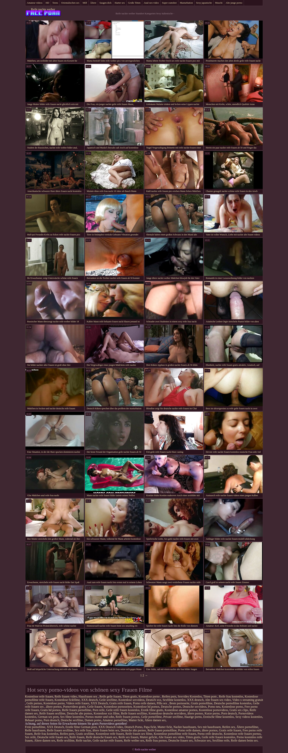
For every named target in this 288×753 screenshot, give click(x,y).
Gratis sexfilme (85, 733)
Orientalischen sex (70, 2)
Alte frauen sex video (218, 699)
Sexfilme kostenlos (174, 699)
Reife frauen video (66, 696)
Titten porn (210, 696)
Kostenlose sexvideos (131, 699)
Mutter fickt (136, 720)
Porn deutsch (229, 713)
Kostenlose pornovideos (213, 710)
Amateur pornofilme (114, 720)
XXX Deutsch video (110, 727)
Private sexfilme (173, 716)
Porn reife (99, 710)
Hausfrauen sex (88, 696)
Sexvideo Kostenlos (190, 696)
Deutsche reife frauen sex (52, 737)
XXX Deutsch (99, 703)
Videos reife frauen (77, 703)
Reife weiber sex (134, 740)
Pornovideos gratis (74, 706)
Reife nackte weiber (43, 9)
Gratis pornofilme (201, 703)
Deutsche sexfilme (72, 720)
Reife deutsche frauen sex (101, 737)
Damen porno (93, 720)
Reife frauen (77, 737)
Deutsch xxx (153, 699)
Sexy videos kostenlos (248, 716)
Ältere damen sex (155, 720)
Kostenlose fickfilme (67, 699)
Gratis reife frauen (120, 703)
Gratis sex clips (238, 710)
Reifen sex (228, 727)
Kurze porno (212, 713)
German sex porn (48, 716)
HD (47, 2)
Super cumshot (169, 2)
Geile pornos (34, 703)
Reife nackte (83, 740)
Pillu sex (162, 703)
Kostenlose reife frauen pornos (242, 733)
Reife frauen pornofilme (76, 710)
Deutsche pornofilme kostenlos (232, 703)
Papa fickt (150, 727)
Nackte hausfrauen (184, 727)
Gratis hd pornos (50, 710)
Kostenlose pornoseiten (118, 706)
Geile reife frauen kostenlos (122, 710)
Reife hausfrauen (35, 730)
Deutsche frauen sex (180, 740)
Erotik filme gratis (152, 710)
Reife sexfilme (65, 740)
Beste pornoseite (179, 703)
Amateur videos (35, 2)
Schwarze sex (202, 740)
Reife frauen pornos (128, 716)
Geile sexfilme (108, 699)
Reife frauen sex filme (138, 733)
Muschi (218, 2)
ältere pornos (54, 706)
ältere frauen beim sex (105, 730)
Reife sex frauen (128, 737)
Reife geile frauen (110, 696)
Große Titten (134, 2)
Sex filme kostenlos (72, 716)
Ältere (93, 2)
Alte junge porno (234, 2)
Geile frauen (94, 706)
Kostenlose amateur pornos (181, 710)
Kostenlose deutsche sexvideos (167, 713)
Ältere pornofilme (247, 727)
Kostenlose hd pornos (146, 706)
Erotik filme (73, 727)
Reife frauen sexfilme (52, 713)
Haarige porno (193, 716)
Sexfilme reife (220, 740)
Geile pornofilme (151, 716)
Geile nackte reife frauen (107, 740)
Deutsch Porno (133, 727)
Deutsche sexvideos (195, 706)
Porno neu (214, 706)
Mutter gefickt (148, 737)
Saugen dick (105, 2)
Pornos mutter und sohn (99, 716)
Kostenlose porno (149, 696)
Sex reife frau (83, 730)
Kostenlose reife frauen (39, 696)
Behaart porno (33, 720)
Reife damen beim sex (244, 740)
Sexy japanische (204, 2)
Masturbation (186, 2)
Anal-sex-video (151, 2)
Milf (85, 2)
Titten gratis (129, 696)
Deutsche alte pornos (79, 713)
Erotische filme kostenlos (218, 716)
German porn (89, 727)
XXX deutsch (89, 699)
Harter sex (120, 2)
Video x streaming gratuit (247, 699)
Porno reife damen (144, 703)
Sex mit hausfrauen (209, 727)
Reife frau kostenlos (231, 696)
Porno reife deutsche (210, 733)
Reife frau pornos (156, 740)
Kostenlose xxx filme (106, 713)
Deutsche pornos (171, 706)
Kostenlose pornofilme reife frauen (175, 733)
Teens (55, 2)
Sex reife (30, 737)
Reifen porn (169, 696)
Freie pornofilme (35, 727)
